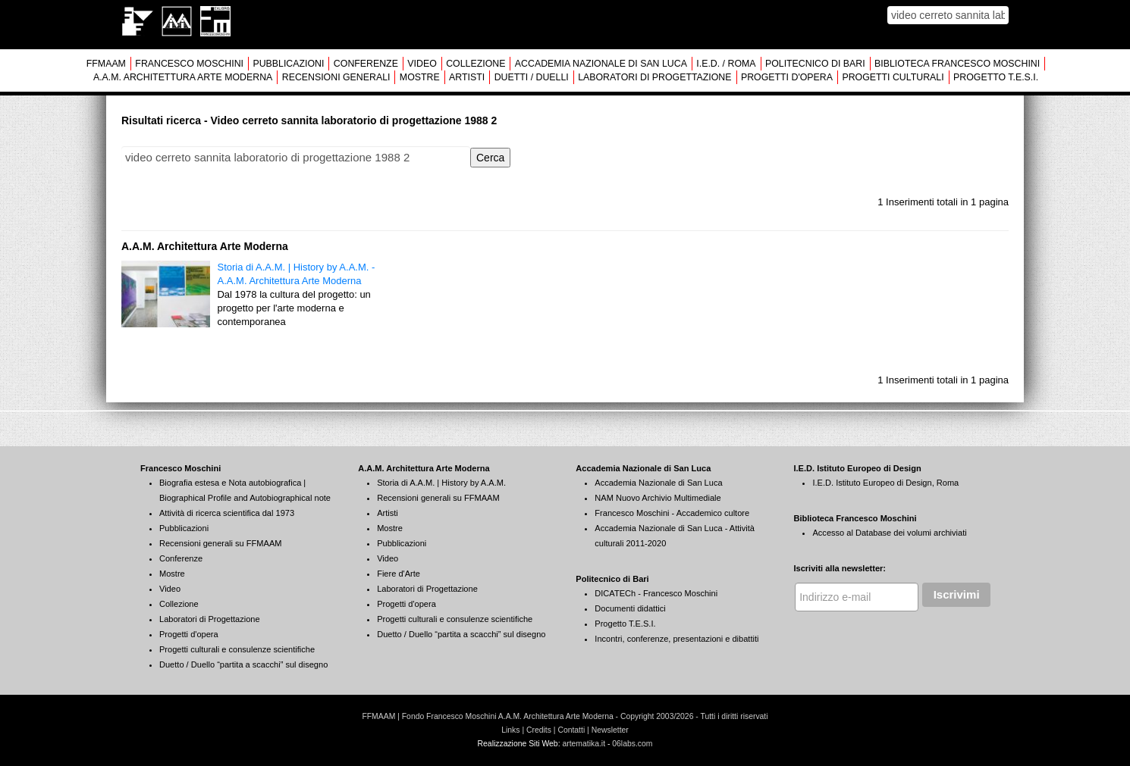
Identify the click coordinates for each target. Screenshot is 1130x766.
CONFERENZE (366, 63)
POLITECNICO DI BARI (815, 63)
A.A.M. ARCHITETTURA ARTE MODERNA (182, 77)
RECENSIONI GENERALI (336, 77)
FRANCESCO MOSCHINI (189, 63)
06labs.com (632, 743)
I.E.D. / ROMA (725, 63)
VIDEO (421, 63)
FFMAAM (106, 63)
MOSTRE (420, 77)
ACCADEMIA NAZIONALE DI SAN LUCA (601, 63)
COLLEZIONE (475, 63)
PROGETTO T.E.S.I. (995, 77)
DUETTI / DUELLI (531, 77)
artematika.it (583, 743)
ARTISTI (467, 77)
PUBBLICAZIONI (288, 63)
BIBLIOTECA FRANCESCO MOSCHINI (957, 63)
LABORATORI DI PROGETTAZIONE (654, 77)
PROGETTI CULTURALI (892, 77)
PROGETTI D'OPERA (787, 77)
